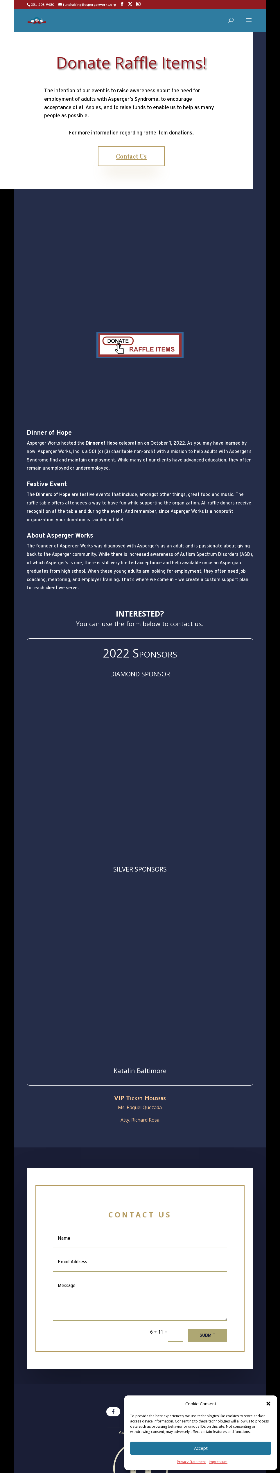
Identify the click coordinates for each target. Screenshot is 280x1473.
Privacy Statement (191, 1461)
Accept (201, 1448)
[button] (268, 1403)
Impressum (218, 1461)
